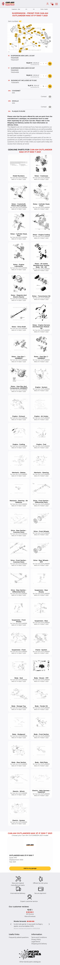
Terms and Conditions (39, 937)
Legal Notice (35, 941)
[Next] (33, 9)
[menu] (56, 4)
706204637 (15, 60)
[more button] (46, 64)
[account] (47, 3)
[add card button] (50, 64)
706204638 (15, 72)
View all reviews (29, 916)
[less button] (41, 64)
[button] (30, 844)
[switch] (20, 21)
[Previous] (26, 9)
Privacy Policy (36, 939)
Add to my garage (30, 868)
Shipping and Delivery (39, 944)
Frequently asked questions (19, 937)
